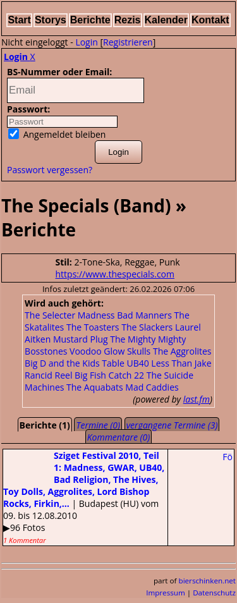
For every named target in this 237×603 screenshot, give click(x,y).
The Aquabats (94, 387)
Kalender (166, 20)
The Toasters (92, 327)
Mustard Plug (80, 339)
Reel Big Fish (80, 375)
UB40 (137, 363)
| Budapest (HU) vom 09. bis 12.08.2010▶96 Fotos (83, 497)
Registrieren (128, 42)
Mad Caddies (151, 387)
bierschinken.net (207, 580)
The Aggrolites (182, 351)
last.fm (196, 399)
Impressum (165, 592)
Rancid (38, 375)
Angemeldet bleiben (57, 134)
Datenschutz (214, 592)
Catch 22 (127, 375)
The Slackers (147, 327)
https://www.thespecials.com (115, 274)
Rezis (127, 20)
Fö (227, 457)
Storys (50, 20)
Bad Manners (144, 315)
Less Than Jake (181, 363)
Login (86, 42)
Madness (96, 315)
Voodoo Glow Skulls (110, 351)
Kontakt (210, 20)
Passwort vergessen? (49, 170)
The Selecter (50, 315)
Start (19, 20)
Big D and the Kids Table (75, 363)
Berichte (90, 20)
